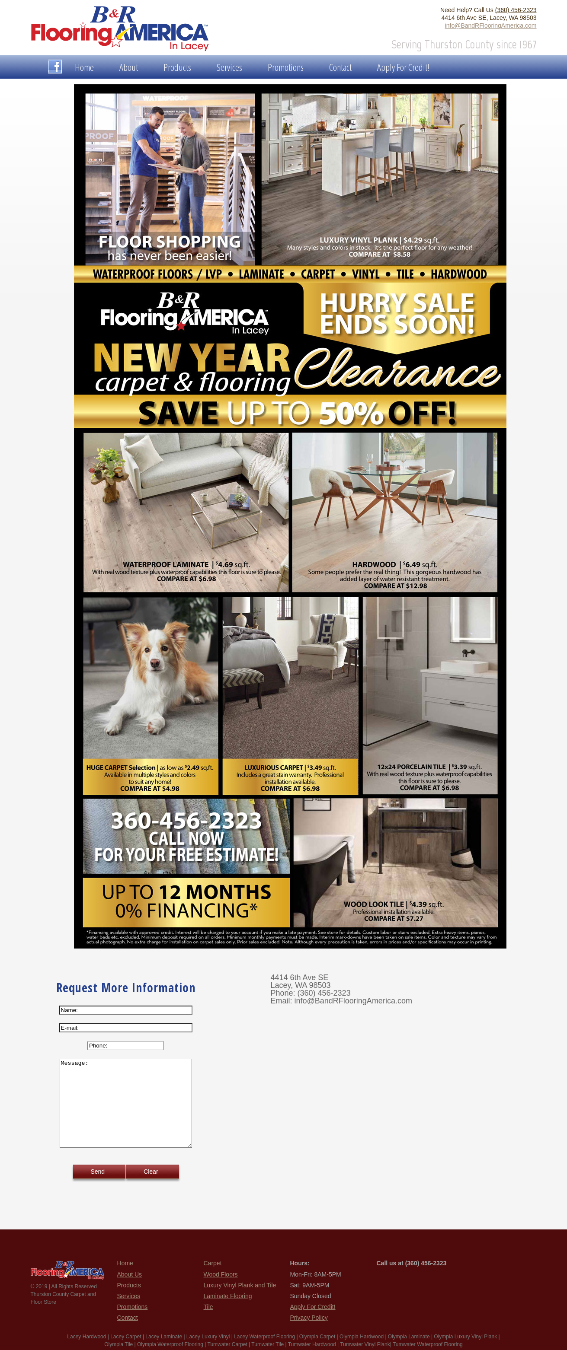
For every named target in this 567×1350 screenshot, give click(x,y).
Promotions (286, 66)
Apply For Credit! (403, 66)
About (128, 66)
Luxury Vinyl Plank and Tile (240, 1285)
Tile (208, 1306)
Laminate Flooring (228, 1296)
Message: (126, 1103)
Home (84, 66)
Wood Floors (221, 1274)
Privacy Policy (309, 1317)
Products (177, 66)
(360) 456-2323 (516, 9)
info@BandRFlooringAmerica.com (491, 25)
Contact (340, 66)
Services (229, 66)
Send (97, 1171)
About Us (129, 1274)
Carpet (213, 1263)
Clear (151, 1171)
